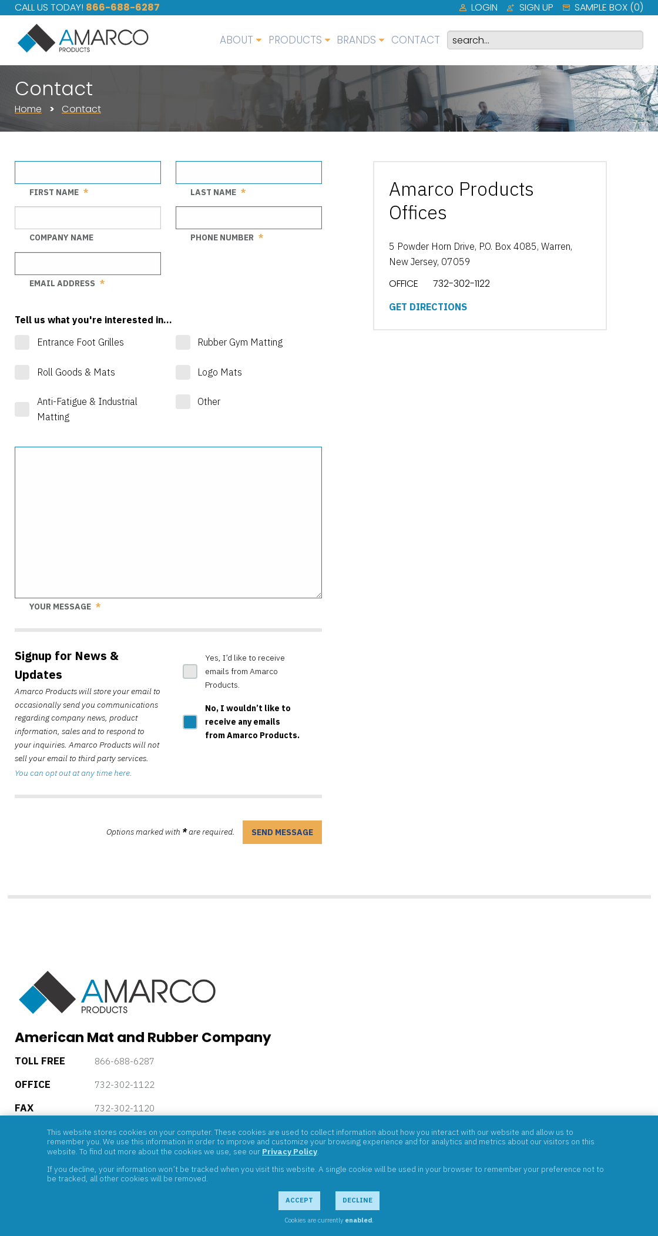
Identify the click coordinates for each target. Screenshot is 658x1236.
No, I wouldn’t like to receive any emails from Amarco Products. (252, 722)
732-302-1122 (125, 1084)
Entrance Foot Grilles (80, 342)
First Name (54, 192)
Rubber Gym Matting (240, 342)
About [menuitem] (236, 40)
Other (208, 401)
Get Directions (428, 307)
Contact (81, 109)
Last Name (213, 192)
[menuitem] (478, 7)
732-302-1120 (125, 1108)
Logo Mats (219, 372)
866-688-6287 (123, 7)
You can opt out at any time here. (73, 773)
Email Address (62, 283)
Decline (357, 1200)
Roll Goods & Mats (76, 372)
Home (28, 109)
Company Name (61, 237)
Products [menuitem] (295, 40)
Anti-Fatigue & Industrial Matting (87, 409)
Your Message (60, 606)
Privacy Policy (289, 1151)
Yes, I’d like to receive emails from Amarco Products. (245, 671)
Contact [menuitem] (415, 40)
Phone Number (222, 237)
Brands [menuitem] (356, 40)
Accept (299, 1200)
